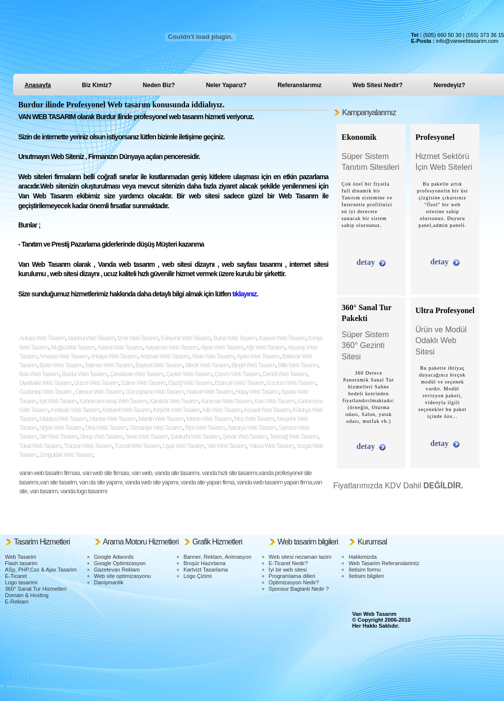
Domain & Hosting (27, 595)
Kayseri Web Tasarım (282, 338)
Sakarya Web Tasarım (251, 427)
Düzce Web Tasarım (96, 383)
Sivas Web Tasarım (147, 436)
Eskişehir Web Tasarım (185, 338)
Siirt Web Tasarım (58, 436)
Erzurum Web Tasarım (290, 383)
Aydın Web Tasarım (258, 356)
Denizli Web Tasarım (284, 374)
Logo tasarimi (21, 582)
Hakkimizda (362, 557)
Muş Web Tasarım (254, 418)
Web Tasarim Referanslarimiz (383, 563)
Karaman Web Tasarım (226, 401)
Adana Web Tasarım (119, 347)
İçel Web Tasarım (58, 401)
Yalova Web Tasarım (271, 446)
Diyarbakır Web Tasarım (45, 383)
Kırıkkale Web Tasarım (75, 410)
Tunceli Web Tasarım (137, 446)
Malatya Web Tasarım (63, 418)
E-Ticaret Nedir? (288, 563)
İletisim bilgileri (366, 576)
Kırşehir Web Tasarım (176, 410)
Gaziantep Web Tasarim (46, 391)
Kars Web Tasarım (274, 401)
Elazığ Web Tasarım (190, 383)
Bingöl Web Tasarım (254, 365)
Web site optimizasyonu (122, 576)
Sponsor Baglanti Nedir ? (299, 589)
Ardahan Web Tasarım (164, 356)
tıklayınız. (244, 294)
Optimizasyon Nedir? (294, 582)
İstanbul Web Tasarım (91, 338)
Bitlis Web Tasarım (298, 365)
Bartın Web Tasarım (61, 365)
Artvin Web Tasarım (212, 356)
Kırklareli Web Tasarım (126, 410)
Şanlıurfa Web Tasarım (195, 436)
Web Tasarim (20, 557)
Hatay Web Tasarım (257, 391)
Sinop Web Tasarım (101, 436)
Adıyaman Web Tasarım (171, 347)
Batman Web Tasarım (109, 365)
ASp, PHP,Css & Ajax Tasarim (41, 570)
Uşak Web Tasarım (184, 446)
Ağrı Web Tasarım (264, 347)
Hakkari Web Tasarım (209, 391)
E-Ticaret (16, 576)
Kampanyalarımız (369, 112)
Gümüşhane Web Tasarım (155, 391)
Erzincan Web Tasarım (239, 383)
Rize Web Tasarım (205, 427)
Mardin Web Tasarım (161, 418)
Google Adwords (114, 557)
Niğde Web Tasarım (61, 427)
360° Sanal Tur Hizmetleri (35, 589)
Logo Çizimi (198, 576)
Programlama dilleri (292, 576)
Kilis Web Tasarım (222, 410)
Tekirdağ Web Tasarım (293, 436)
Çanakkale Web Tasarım (136, 374)
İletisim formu (364, 570)
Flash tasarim (21, 563)
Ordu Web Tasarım (105, 427)
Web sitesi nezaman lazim (300, 557)
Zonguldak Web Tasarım (66, 454)
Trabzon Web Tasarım (87, 446)
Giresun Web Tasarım (99, 391)
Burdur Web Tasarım (84, 374)
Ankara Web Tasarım (42, 338)
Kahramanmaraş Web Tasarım (113, 401)
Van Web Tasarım (226, 446)
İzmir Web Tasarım (138, 338)
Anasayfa (38, 85)
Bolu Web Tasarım (39, 374)
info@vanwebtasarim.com (467, 41)
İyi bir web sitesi (288, 570)
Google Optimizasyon (120, 563)
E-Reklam (17, 602)
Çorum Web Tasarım (237, 374)
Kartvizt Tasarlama (206, 570)
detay (365, 262)
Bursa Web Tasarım (234, 338)
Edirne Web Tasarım (143, 383)
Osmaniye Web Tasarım (156, 427)
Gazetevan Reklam (117, 570)
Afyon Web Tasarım (221, 347)
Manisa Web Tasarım (113, 418)
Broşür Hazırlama (205, 563)
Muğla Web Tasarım (72, 347)
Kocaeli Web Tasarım (267, 410)
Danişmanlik (109, 582)
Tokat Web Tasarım (40, 446)
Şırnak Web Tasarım (244, 436)
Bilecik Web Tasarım (207, 365)
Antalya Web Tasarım (114, 356)
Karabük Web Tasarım (174, 401)
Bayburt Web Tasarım (159, 365)
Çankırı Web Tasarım (189, 374)
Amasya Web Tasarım (63, 356)
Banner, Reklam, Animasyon (218, 557)
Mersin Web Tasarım (209, 418)
